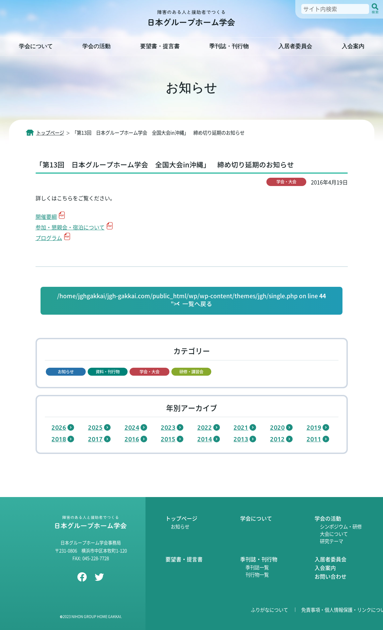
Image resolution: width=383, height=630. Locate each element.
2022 (204, 427)
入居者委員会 (295, 46)
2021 (241, 427)
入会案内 (353, 46)
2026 (58, 427)
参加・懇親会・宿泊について (70, 227)
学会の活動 (96, 46)
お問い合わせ (330, 576)
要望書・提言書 (160, 46)
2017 (95, 439)
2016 (132, 439)
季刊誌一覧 (257, 567)
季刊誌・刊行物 (229, 46)
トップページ (181, 518)
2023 (168, 427)
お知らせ (180, 526)
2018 (58, 439)
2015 (168, 439)
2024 (132, 427)
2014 (204, 439)
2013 (241, 439)
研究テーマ (331, 540)
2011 (314, 439)
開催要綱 (46, 216)
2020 (277, 427)
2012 (277, 439)
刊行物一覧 (257, 574)
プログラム (49, 238)
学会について (36, 46)
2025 (95, 427)
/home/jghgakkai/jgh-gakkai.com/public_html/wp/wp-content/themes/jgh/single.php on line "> (191, 300)
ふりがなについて (269, 609)
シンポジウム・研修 (341, 526)
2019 (314, 427)
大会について (334, 533)
